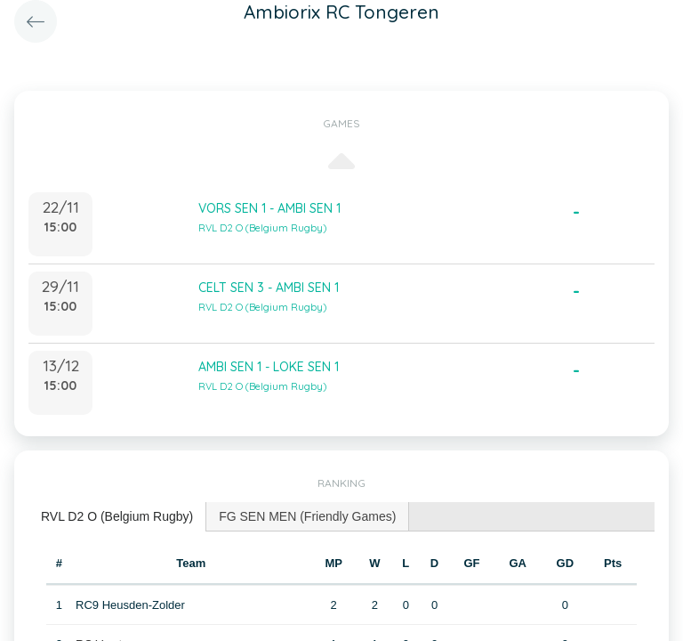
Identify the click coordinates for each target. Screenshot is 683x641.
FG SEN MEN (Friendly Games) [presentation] (307, 516)
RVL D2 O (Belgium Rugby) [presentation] (117, 516)
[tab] (117, 516)
